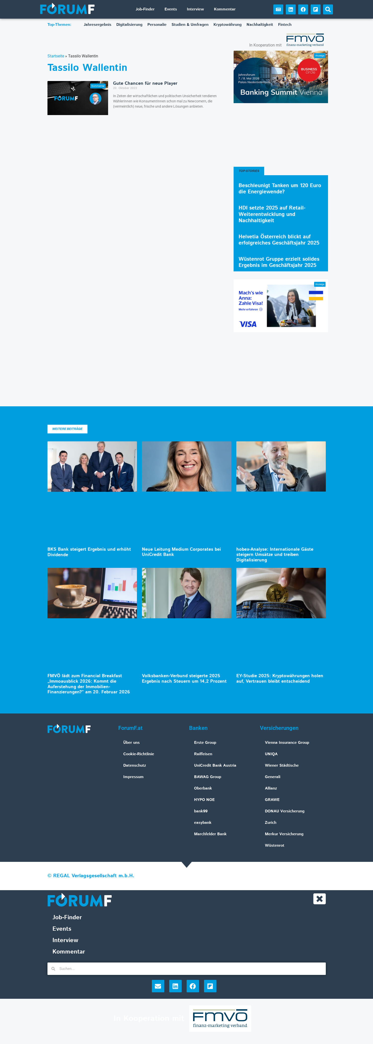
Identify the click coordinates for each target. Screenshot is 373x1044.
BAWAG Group (207, 777)
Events (171, 9)
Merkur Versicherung (284, 834)
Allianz (271, 788)
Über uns (131, 743)
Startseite (55, 56)
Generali (272, 777)
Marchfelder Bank (210, 834)
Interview (195, 9)
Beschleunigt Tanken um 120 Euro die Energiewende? (280, 189)
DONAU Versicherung (284, 811)
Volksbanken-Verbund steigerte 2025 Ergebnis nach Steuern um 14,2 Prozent (184, 679)
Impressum (133, 777)
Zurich (270, 823)
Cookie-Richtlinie (138, 754)
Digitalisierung (129, 25)
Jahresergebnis (97, 25)
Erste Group (205, 743)
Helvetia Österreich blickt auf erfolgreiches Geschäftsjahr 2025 (279, 240)
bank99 (200, 811)
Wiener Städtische (282, 765)
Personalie (156, 25)
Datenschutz (134, 765)
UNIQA (271, 754)
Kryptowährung (227, 25)
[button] (328, 9)
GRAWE (272, 800)
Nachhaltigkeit (260, 25)
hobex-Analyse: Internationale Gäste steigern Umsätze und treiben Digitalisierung (274, 554)
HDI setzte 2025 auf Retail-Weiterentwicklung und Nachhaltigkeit (272, 214)
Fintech (284, 25)
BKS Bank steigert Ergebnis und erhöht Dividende (89, 552)
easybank (202, 823)
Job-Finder (145, 9)
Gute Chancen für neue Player (145, 83)
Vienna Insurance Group (287, 743)
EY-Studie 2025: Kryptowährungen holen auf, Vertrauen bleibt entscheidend (279, 679)
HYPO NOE (204, 800)
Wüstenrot (274, 845)
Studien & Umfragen (189, 25)
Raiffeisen (203, 754)
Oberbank (203, 788)
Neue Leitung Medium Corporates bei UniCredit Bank (181, 552)
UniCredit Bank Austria (215, 765)
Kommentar (225, 9)
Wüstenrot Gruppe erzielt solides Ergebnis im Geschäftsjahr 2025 (279, 262)
